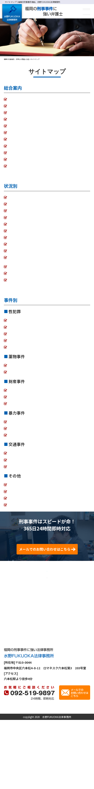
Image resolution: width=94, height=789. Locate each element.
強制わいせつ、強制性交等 (26, 331)
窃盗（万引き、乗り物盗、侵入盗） (32, 408)
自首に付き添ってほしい (25, 284)
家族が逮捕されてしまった (26, 197)
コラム (64, 771)
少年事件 (15, 496)
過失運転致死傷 (19, 471)
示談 (12, 231)
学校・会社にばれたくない (27, 251)
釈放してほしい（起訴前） (27, 204)
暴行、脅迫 (16, 432)
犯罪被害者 (16, 502)
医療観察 (15, 509)
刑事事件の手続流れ (22, 132)
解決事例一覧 (18, 139)
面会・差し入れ (19, 244)
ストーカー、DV (19, 338)
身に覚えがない (19, 257)
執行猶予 (15, 224)
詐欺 (12, 401)
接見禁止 (15, 237)
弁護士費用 (16, 113)
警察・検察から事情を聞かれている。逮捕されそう (43, 271)
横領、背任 (16, 394)
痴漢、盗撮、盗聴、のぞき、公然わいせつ (37, 325)
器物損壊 (15, 439)
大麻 (12, 376)
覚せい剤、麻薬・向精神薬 (27, 369)
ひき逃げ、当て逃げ (22, 464)
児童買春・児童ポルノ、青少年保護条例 (36, 351)
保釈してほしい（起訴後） (27, 211)
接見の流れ (16, 126)
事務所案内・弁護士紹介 (25, 106)
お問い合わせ (18, 153)
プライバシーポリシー (24, 159)
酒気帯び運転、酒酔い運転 (27, 457)
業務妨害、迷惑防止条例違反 (28, 489)
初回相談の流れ (19, 119)
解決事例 (52, 771)
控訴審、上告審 (19, 278)
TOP (12, 99)
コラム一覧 (16, 146)
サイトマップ (18, 166)
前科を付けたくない (17, 264)
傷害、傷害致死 (19, 426)
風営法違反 (16, 344)
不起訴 (13, 217)
